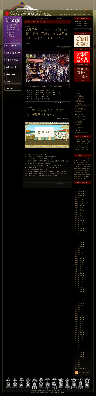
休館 (83, 164)
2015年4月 (78, 283)
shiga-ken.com (78, 111)
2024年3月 (78, 187)
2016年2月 (78, 270)
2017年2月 (78, 254)
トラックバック (63, 102)
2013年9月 (78, 307)
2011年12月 (78, 333)
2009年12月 (78, 368)
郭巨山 (76, 178)
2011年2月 (78, 348)
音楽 (79, 178)
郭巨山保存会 (78, 121)
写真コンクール (29, 26)
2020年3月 (78, 219)
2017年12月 (78, 242)
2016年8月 (78, 262)
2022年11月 (78, 205)
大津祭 (60, 15)
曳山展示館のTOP (12, 24)
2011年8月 (78, 338)
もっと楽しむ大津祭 (80, 119)
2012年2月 (78, 329)
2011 (78, 158)
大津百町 (84, 168)
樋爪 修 (87, 172)
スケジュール (12, 67)
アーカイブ (57, 18)
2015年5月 (78, 281)
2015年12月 (78, 274)
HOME (61, 9)
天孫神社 (77, 93)
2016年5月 (78, 266)
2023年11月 (78, 193)
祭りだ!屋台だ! (79, 127)
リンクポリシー (55, 390)
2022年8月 (78, 207)
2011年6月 (78, 342)
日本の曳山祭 (78, 124)
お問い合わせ (11, 36)
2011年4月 (78, 344)
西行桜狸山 (87, 176)
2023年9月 (78, 197)
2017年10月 (78, 246)
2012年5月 (78, 325)
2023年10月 (78, 195)
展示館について (11, 32)
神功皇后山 (81, 176)
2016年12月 (78, 258)
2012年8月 (78, 323)
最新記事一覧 (11, 26)
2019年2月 (78, 226)
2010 (75, 158)
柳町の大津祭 (78, 122)
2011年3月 (78, 346)
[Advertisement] (71, 3)
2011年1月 (78, 350)
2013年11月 (78, 305)
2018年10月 (78, 230)
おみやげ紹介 (12, 88)
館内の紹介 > (11, 27)
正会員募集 (12, 45)
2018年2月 (78, 240)
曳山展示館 (67, 15)
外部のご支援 (86, 15)
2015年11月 (78, 276)
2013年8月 (78, 309)
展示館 (81, 170)
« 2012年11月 (31, 18)
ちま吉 (88, 158)
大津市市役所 (78, 103)
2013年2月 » (64, 18)
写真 (86, 164)
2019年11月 (78, 221)
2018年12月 (78, 228)
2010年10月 (78, 356)
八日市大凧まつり (79, 98)
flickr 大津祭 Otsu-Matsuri (81, 132)
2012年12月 (78, 317)
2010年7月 (78, 360)
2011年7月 (78, 340)
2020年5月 (78, 215)
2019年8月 (78, 223)
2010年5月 (78, 364)
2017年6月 (78, 250)
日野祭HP (77, 117)
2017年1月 (78, 256)
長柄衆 (79, 15)
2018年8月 (78, 232)
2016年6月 (78, 264)
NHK (84, 158)
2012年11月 (78, 319)
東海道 (82, 172)
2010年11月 (78, 354)
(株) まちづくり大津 (80, 109)
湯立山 (80, 174)
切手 (86, 166)
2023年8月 (78, 199)
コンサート (78, 160)
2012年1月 (78, 331)
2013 (81, 158)
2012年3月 (78, 327)
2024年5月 (78, 185)
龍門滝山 (83, 178)
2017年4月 (78, 252)
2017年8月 (78, 248)
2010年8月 (78, 358)
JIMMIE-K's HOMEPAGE (81, 126)
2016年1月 (78, 272)
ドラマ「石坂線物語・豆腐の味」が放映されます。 (82, 149)
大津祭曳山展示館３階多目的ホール (44, 90)
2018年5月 (78, 236)
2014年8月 (78, 295)
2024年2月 (78, 189)
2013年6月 (78, 311)
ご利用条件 (48, 390)
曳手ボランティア (12, 52)
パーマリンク (55, 102)
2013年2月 (78, 315)
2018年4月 (78, 238)
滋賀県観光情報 (79, 108)
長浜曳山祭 (78, 100)
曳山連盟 (73, 15)
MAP (12, 81)
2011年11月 (78, 335)
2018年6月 (78, 234)
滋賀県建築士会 (86, 174)
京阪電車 (79, 164)
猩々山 (76, 176)
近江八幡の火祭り (79, 96)
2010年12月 (78, 352)
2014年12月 (78, 287)
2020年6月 (78, 213)
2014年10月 (78, 291)
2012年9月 (78, 321)
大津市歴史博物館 (79, 101)
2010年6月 (78, 362)
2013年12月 (78, 303)
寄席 (78, 170)
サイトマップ (41, 390)
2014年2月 (78, 301)
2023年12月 (78, 191)
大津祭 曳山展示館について (74, 9)
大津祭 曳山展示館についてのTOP (45, 18)
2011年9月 (78, 337)
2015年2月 (78, 285)
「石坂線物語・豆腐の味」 (36, 159)
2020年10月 (78, 211)
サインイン (63, 390)
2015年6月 (78, 280)
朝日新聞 (77, 172)
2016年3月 (78, 268)
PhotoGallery (12, 74)
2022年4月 (78, 209)
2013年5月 (78, 313)
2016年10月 (78, 260)
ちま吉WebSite (12, 59)
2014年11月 (78, 289)
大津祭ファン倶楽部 (80, 116)
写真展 (83, 166)
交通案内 (9, 34)
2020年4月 (78, 217)
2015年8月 (78, 278)
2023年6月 (78, 201)
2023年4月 (78, 203)
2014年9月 (78, 293)
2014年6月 (78, 297)
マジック (79, 162)
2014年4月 (78, 299)
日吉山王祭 (78, 95)
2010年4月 (78, 366)
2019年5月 (78, 224)
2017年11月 (78, 244)
